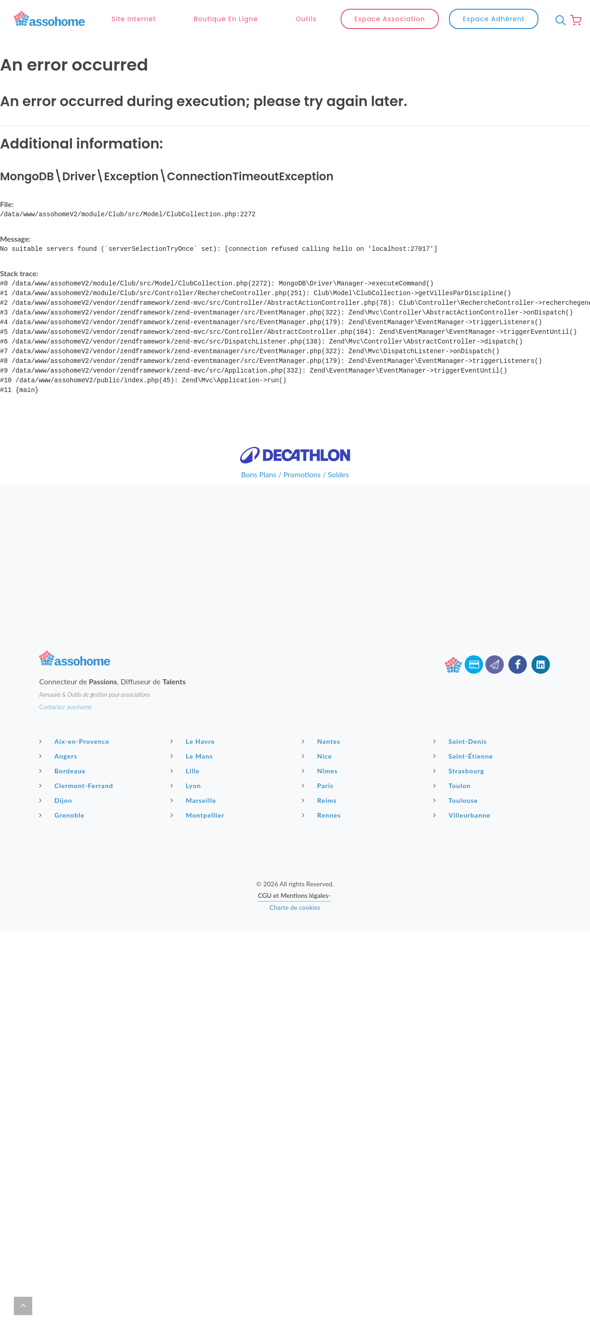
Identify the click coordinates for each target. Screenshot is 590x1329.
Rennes (322, 815)
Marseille (194, 800)
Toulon (453, 785)
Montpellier (198, 815)
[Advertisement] (295, 549)
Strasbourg (460, 770)
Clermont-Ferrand (77, 785)
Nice (318, 756)
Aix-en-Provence (75, 741)
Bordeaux (63, 770)
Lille (186, 770)
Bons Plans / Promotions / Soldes (295, 474)
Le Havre (194, 741)
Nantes (322, 741)
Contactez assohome (65, 707)
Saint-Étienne (464, 756)
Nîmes (321, 770)
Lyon (187, 785)
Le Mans (193, 756)
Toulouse (457, 800)
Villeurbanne (463, 815)
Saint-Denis (461, 741)
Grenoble (62, 815)
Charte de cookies (295, 907)
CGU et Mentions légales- (294, 895)
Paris (319, 785)
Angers (59, 756)
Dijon (56, 800)
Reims (320, 800)
